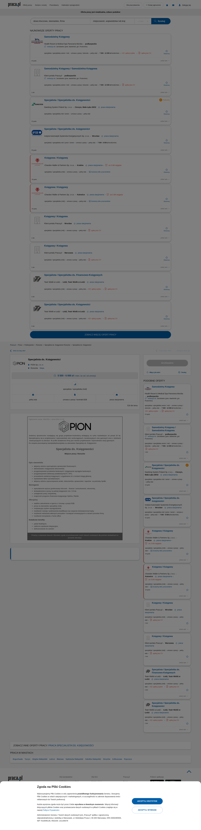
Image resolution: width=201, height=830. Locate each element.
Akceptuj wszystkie (147, 801)
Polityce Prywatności (51, 810)
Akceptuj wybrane (147, 810)
